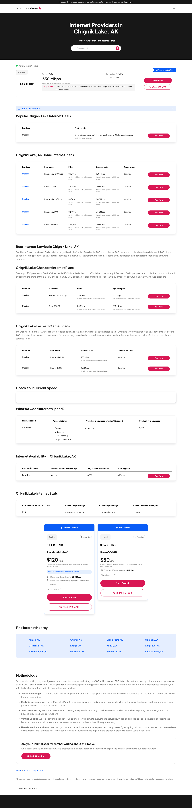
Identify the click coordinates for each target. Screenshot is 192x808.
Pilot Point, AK (77, 651)
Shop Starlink (69, 597)
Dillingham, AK (36, 645)
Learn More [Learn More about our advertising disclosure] (128, 2)
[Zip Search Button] (117, 48)
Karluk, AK (112, 645)
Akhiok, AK (34, 639)
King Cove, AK (152, 645)
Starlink (25, 173)
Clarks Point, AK (115, 639)
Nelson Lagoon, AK (38, 651)
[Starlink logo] (27, 84)
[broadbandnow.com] (28, 8)
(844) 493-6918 (158, 87)
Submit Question (35, 756)
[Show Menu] (173, 8)
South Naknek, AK (154, 651)
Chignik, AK (76, 639)
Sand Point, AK (114, 651)
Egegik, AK (75, 645)
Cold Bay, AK (151, 639)
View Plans (157, 80)
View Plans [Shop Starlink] (159, 136)
